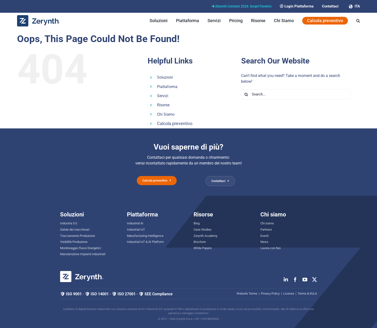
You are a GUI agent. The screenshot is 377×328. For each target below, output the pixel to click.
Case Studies (203, 229)
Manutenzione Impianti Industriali (82, 254)
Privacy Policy (270, 293)
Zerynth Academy (205, 236)
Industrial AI (135, 223)
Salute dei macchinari (74, 229)
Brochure (200, 242)
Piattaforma (167, 86)
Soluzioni (165, 77)
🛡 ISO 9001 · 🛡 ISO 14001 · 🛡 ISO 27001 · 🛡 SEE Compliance (116, 294)
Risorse (163, 105)
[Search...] (296, 94)
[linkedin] (286, 279)
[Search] (246, 94)
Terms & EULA (307, 293)
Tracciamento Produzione (77, 236)
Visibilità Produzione (74, 242)
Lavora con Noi (270, 248)
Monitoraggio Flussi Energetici (80, 248)
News (264, 242)
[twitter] (314, 279)
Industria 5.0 (68, 223)
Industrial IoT (136, 229)
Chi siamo (267, 223)
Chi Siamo (166, 114)
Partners (266, 229)
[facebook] (295, 279)
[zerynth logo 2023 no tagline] (38, 17)
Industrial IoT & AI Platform (145, 242)
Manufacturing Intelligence (145, 236)
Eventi (264, 236)
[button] (358, 21)
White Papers (203, 248)
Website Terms (247, 293)
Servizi (162, 96)
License (288, 293)
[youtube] (304, 279)
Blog (197, 223)
